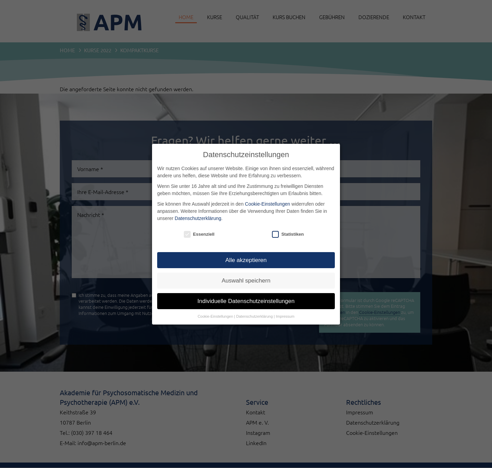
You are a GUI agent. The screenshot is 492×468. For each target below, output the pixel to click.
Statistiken (288, 234)
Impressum (285, 317)
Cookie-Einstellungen (267, 204)
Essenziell (199, 234)
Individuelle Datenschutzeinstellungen (246, 301)
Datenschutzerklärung (198, 218)
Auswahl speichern (246, 281)
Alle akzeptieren (246, 260)
